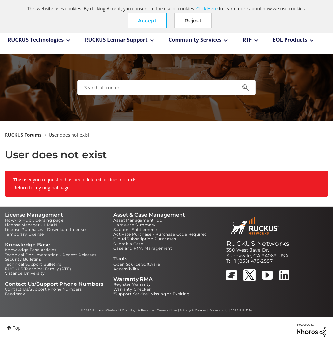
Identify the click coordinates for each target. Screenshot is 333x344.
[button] (147, 20)
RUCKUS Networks (257, 243)
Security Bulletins (23, 259)
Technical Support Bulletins (33, 264)
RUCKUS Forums (23, 135)
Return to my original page (41, 187)
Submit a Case (128, 243)
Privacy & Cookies (193, 310)
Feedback (15, 293)
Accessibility (126, 268)
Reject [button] (193, 21)
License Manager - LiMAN (31, 224)
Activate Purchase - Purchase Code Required (160, 234)
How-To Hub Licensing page (34, 220)
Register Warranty (132, 284)
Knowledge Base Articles (30, 249)
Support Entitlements (135, 229)
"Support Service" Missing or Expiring (151, 293)
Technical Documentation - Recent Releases (50, 254)
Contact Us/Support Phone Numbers (43, 289)
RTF (247, 39)
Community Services (194, 39)
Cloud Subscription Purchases (144, 238)
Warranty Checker (132, 289)
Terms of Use (167, 310)
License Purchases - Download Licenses (46, 229)
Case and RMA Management (142, 248)
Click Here (207, 9)
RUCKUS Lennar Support (116, 39)
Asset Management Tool (138, 220)
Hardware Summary (134, 224)
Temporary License (24, 234)
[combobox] (166, 87)
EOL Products (290, 39)
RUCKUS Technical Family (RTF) (38, 268)
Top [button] (17, 328)
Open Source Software (136, 264)
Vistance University (25, 273)
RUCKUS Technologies (36, 39)
